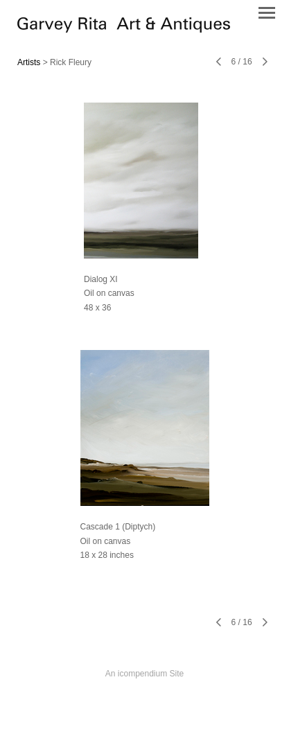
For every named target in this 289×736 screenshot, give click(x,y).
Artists (28, 62)
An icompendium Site (144, 673)
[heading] (123, 29)
